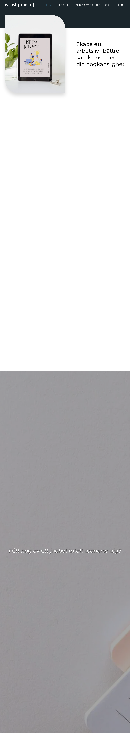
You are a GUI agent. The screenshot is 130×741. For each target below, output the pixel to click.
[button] (118, 5)
